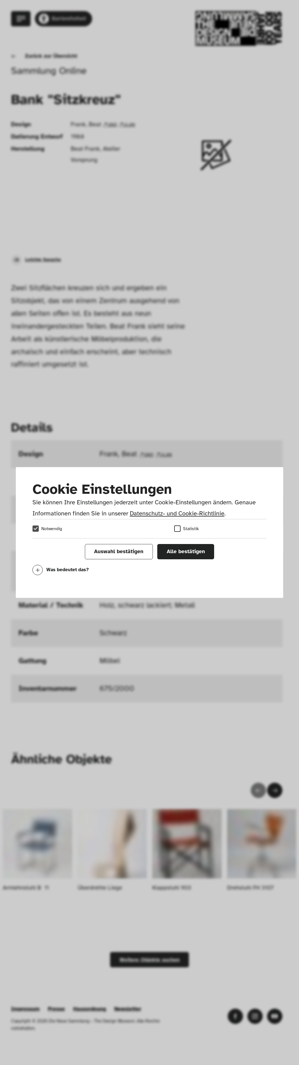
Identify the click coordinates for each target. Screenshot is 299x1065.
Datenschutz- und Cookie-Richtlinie (177, 513)
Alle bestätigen (186, 551)
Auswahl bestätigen (118, 551)
